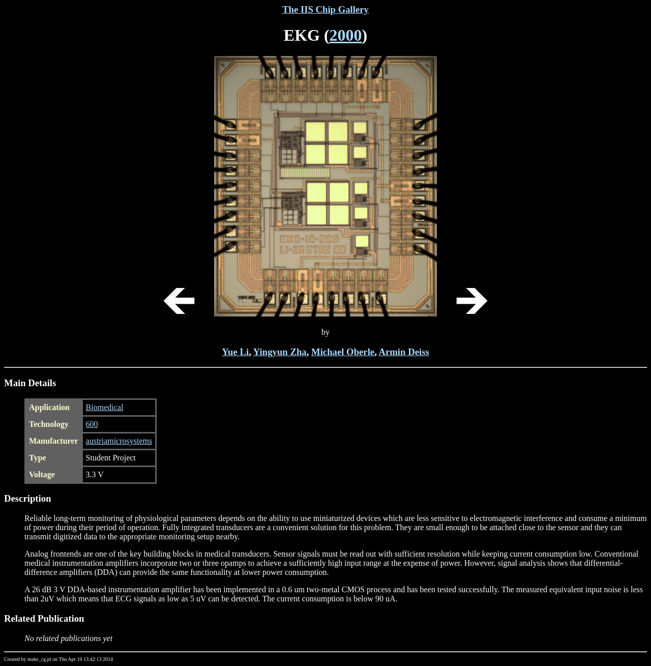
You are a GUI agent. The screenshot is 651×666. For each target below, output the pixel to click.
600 (92, 424)
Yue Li (235, 351)
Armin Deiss (403, 351)
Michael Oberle (342, 351)
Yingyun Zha (280, 351)
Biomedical (105, 407)
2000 (346, 35)
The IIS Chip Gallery (325, 9)
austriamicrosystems (119, 441)
